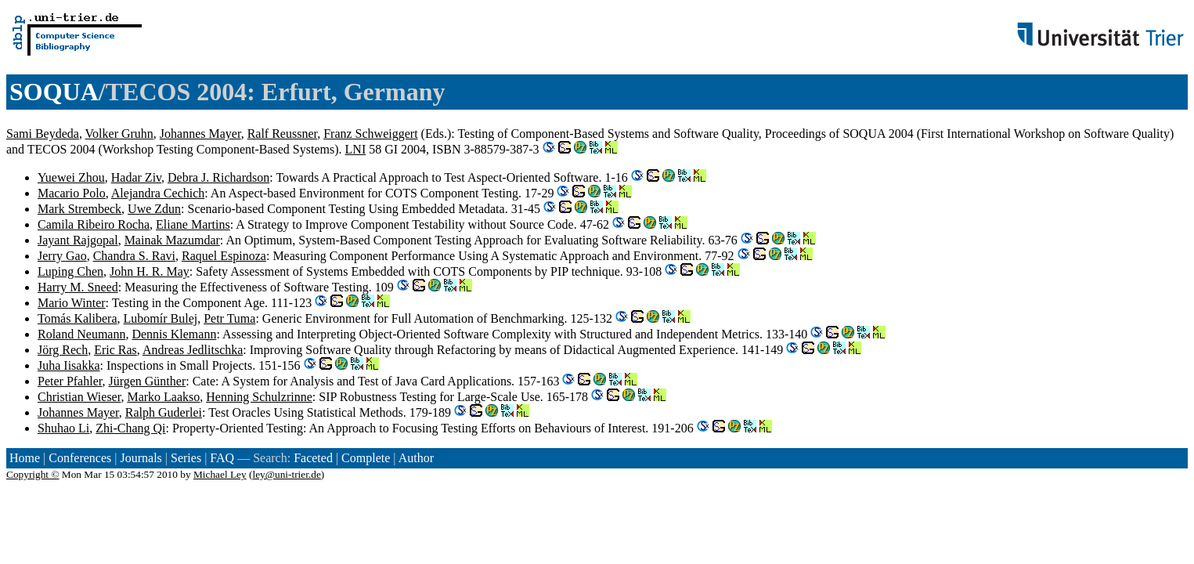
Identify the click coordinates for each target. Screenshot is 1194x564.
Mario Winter (72, 302)
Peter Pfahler (70, 381)
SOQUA (54, 92)
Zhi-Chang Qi (130, 428)
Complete (365, 458)
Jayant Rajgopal (78, 240)
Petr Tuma (229, 318)
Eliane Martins (193, 224)
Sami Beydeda (42, 133)
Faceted (313, 458)
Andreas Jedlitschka (192, 349)
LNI (355, 149)
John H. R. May (149, 271)
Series (186, 458)
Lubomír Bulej (161, 318)
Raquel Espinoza (224, 255)
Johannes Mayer (200, 133)
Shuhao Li (63, 428)
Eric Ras (115, 349)
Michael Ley (220, 474)
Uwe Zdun (154, 208)
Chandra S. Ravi (134, 255)
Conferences (80, 458)
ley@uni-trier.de (286, 474)
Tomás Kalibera (77, 318)
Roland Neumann (81, 334)
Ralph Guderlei (163, 412)
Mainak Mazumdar (172, 240)
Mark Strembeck (79, 208)
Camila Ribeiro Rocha (94, 224)
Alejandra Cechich (158, 193)
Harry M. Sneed (78, 287)
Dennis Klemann (174, 334)
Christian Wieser (79, 396)
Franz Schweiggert (370, 133)
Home (24, 458)
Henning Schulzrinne (259, 396)
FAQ (222, 458)
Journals (140, 458)
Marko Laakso (163, 396)
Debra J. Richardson (218, 177)
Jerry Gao (62, 255)
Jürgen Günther (147, 381)
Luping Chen (70, 271)
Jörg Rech (63, 349)
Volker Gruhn (119, 133)
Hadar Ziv (136, 177)
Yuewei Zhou (71, 177)
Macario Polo (72, 193)
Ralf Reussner (282, 133)
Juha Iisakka (69, 365)
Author (416, 458)
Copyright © (33, 474)
